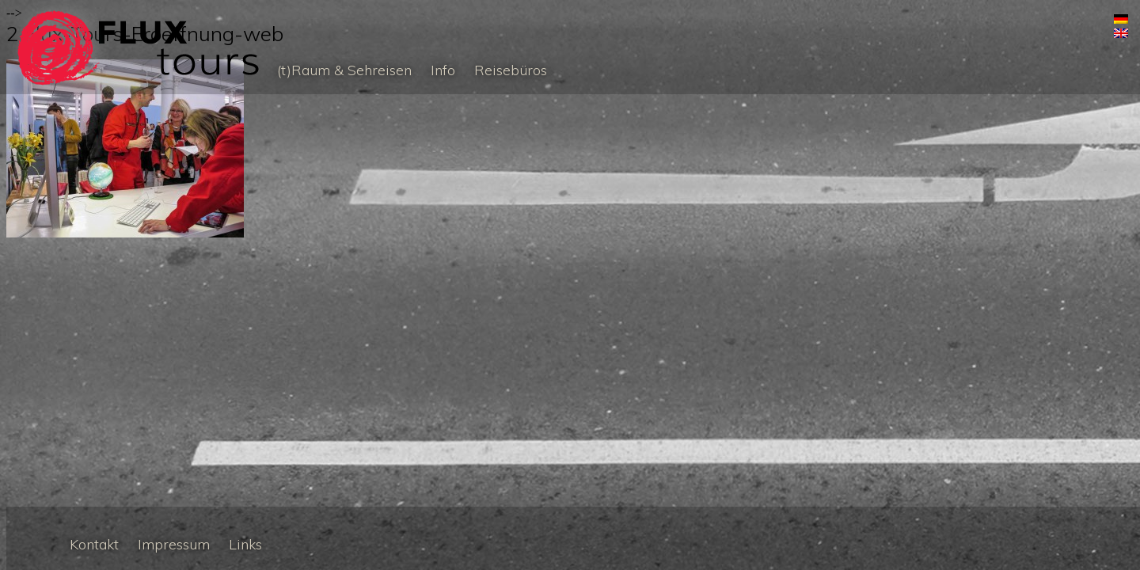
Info (443, 70)
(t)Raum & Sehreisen (344, 70)
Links (245, 544)
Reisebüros (510, 70)
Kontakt (94, 544)
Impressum (174, 544)
